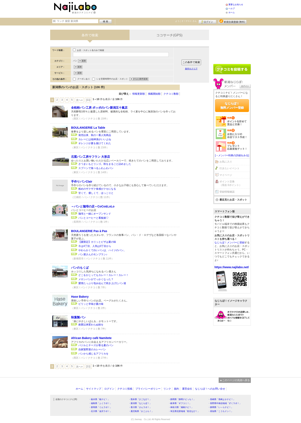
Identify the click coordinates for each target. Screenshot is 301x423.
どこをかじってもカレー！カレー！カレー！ (103, 275)
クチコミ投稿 (124, 388)
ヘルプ (231, 8)
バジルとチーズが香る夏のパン (96, 345)
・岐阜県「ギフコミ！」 (179, 403)
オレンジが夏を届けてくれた (94, 143)
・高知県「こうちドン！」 (220, 411)
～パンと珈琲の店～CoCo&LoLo (93, 206)
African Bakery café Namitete (91, 338)
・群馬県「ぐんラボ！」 (100, 407)
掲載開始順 (154, 93)
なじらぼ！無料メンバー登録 (232, 105)
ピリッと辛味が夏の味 (90, 303)
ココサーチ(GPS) (169, 35)
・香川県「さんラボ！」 (140, 407)
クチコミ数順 (171, 93)
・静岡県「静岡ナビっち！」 (181, 399)
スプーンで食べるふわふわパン (96, 168)
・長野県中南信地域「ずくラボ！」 (224, 403)
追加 (84, 61)
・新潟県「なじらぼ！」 (140, 403)
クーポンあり (83, 79)
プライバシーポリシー (148, 388)
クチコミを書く (232, 69)
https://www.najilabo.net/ (231, 267)
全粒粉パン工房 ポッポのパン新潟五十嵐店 (99, 107)
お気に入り (225, 161)
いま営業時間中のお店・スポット (112, 79)
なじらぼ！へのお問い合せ (210, 388)
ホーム (231, 12)
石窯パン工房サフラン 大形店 (90, 156)
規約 (176, 388)
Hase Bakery (80, 296)
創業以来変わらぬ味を (90, 324)
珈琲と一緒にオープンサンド (94, 213)
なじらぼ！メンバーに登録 (229, 242)
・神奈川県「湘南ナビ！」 (180, 407)
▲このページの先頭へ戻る (235, 380)
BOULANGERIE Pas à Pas (89, 231)
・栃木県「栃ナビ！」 (99, 399)
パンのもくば (80, 267)
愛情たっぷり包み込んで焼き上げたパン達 (102, 283)
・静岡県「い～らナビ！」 (220, 407)
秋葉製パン (78, 317)
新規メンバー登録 (232, 21)
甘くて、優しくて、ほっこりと (96, 193)
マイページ (225, 175)
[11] (88, 99)
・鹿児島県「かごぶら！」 (141, 411)
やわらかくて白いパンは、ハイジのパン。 (102, 250)
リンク (167, 388)
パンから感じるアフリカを (93, 353)
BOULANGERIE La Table (88, 127)
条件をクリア (191, 68)
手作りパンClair (81, 181)
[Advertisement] (162, 8)
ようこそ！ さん (186, 21)
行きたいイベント (229, 168)
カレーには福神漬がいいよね (94, 139)
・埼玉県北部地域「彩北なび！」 (184, 411)
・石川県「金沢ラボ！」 (100, 411)
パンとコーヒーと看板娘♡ (93, 217)
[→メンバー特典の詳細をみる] (232, 155)
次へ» (79, 100)
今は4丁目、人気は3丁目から (94, 246)
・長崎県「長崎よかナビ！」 (221, 399)
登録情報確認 (227, 191)
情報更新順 (138, 93)
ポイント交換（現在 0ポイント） (230, 183)
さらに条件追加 (140, 79)
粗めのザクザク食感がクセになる (97, 188)
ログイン (207, 21)
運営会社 (187, 388)
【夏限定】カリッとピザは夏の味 (97, 241)
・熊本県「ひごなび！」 (140, 399)
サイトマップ (93, 388)
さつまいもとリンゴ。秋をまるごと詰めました (104, 164)
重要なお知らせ (235, 4)
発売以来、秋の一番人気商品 (94, 135)
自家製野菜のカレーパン (92, 349)
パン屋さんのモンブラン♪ (92, 254)
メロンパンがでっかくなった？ (96, 279)
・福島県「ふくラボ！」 (100, 403)
